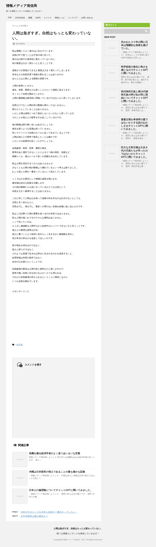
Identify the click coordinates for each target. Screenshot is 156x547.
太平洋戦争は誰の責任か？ (34, 516)
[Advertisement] (35, 315)
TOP (10, 17)
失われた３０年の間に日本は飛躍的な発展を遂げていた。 (134, 45)
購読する (111, 25)
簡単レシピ (60, 18)
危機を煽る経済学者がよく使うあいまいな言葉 (54, 453)
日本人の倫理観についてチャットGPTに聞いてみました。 (60, 490)
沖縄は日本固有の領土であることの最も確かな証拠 (57, 471)
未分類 (19, 344)
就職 (30, 18)
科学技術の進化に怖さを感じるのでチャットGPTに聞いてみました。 (134, 69)
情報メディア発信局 (21, 6)
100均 (38, 18)
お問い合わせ (87, 18)
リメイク (48, 18)
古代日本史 (20, 18)
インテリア (73, 18)
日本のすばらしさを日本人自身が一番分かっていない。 (49, 512)
